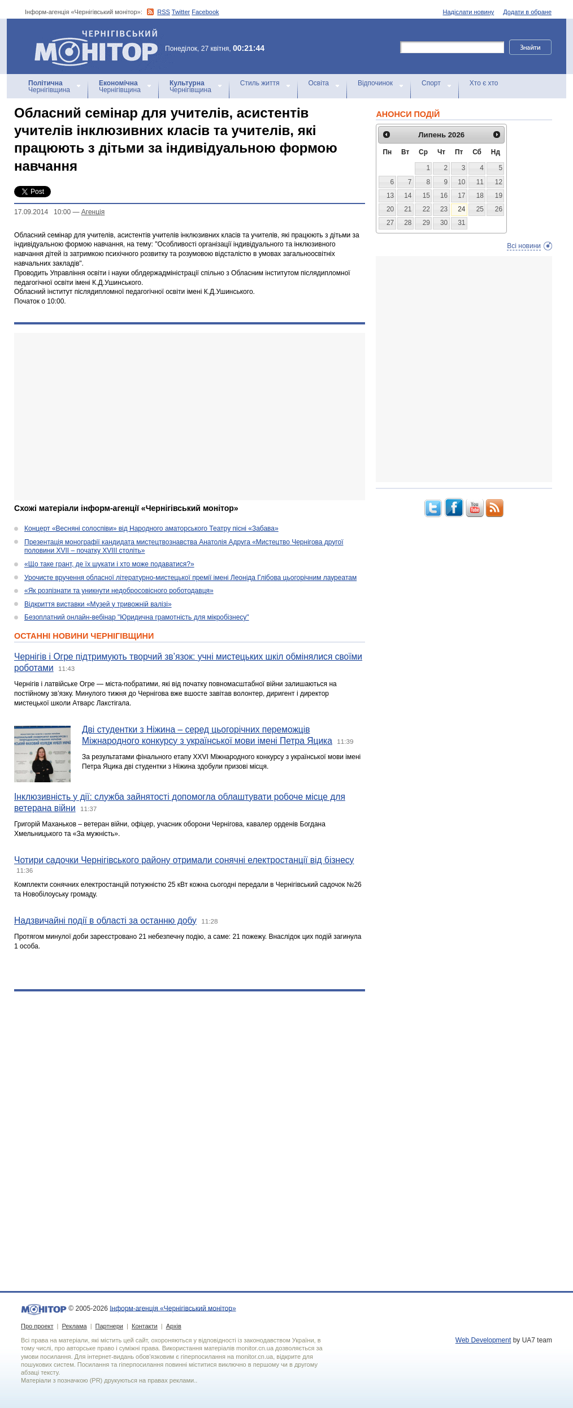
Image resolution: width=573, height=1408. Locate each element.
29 (426, 223)
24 (461, 209)
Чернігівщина (49, 86)
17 (461, 196)
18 (480, 196)
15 (426, 196)
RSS (163, 11)
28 (407, 223)
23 (444, 209)
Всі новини (524, 246)
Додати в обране (527, 11)
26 (498, 209)
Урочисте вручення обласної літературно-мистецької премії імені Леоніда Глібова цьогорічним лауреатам (190, 578)
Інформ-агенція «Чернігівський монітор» (100, 46)
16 (444, 196)
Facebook (205, 11)
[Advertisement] (182, 416)
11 (480, 182)
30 (444, 223)
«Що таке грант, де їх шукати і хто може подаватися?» (109, 564)
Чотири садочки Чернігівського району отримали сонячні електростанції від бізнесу (184, 860)
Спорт (431, 83)
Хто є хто (484, 83)
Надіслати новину (468, 11)
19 (498, 196)
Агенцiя (93, 212)
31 (461, 223)
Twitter (181, 11)
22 (426, 209)
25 (480, 209)
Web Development (483, 1340)
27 (390, 223)
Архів (173, 1326)
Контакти (145, 1326)
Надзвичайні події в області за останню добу (105, 920)
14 (407, 196)
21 (407, 209)
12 (498, 182)
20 (390, 209)
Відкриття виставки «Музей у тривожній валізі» (98, 604)
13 (390, 196)
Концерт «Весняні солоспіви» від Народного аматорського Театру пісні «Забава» (151, 528)
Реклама (74, 1326)
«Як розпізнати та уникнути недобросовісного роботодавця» (119, 591)
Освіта (319, 83)
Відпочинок (375, 83)
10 (461, 182)
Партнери (109, 1326)
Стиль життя (260, 83)
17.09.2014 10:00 (42, 212)
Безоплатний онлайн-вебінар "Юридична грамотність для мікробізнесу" (136, 617)
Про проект (37, 1326)
